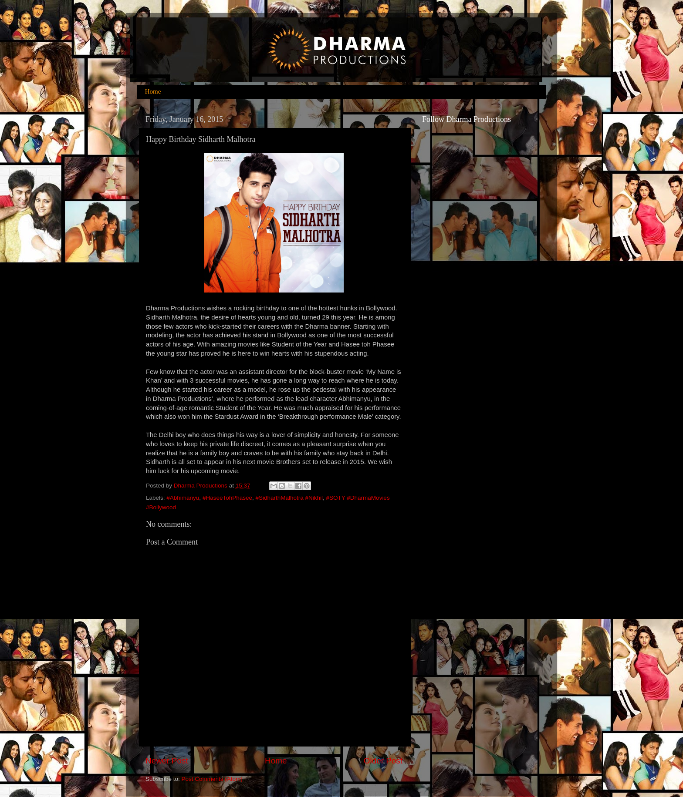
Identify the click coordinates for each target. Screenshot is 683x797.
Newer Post (166, 760)
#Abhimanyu (182, 497)
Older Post (383, 760)
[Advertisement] (457, 460)
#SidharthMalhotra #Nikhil (289, 497)
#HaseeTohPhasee (227, 497)
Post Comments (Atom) (212, 779)
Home (153, 91)
